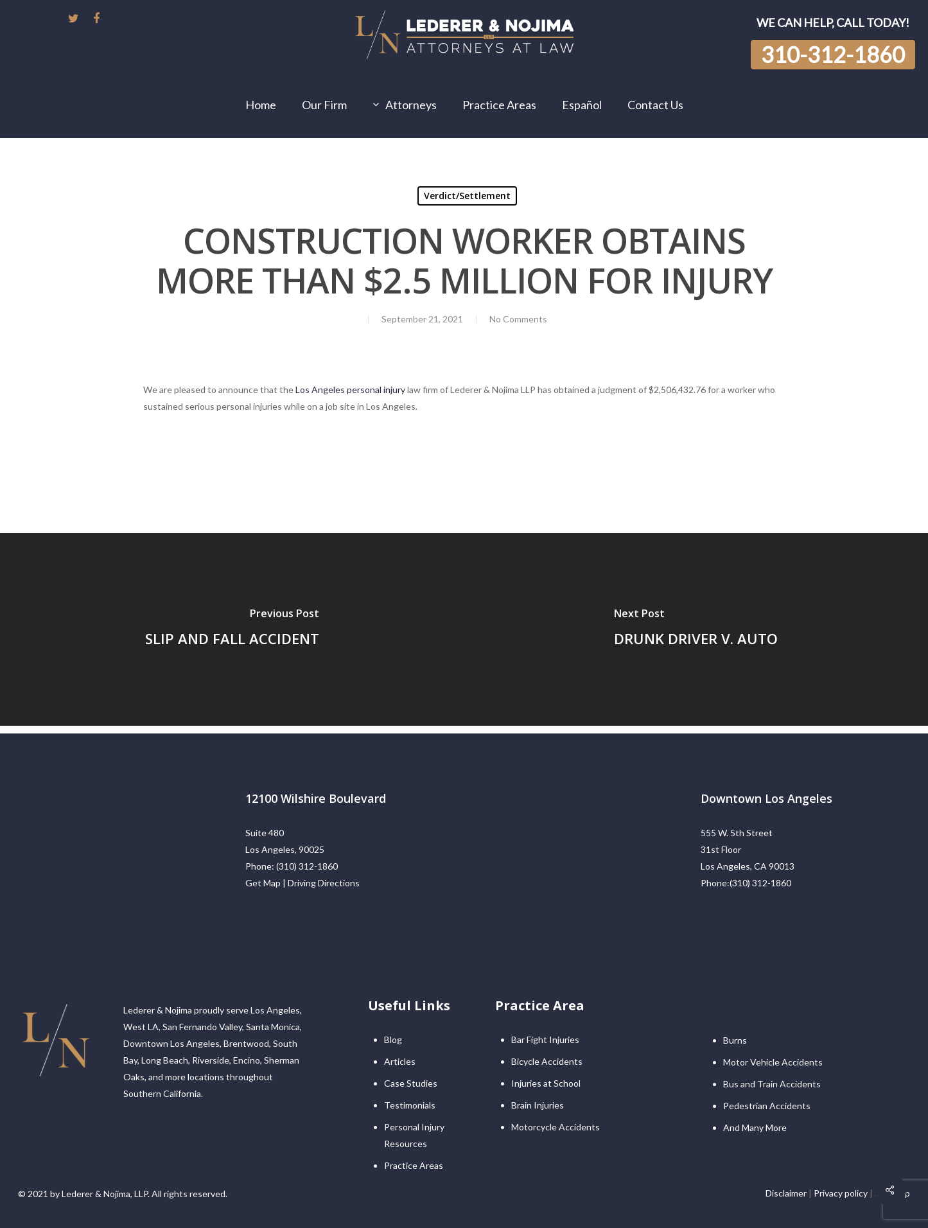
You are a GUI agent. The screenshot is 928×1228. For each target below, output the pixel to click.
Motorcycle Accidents (555, 1126)
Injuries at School (546, 1083)
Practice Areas (413, 1165)
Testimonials (409, 1105)
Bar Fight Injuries (545, 1039)
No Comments (518, 318)
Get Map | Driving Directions (302, 882)
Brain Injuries (537, 1105)
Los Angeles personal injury (350, 389)
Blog (393, 1039)
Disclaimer (786, 1193)
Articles (400, 1061)
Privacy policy (841, 1193)
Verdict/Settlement (467, 195)
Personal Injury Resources (414, 1135)
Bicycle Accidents (546, 1061)
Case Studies (410, 1083)
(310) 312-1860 (307, 866)
